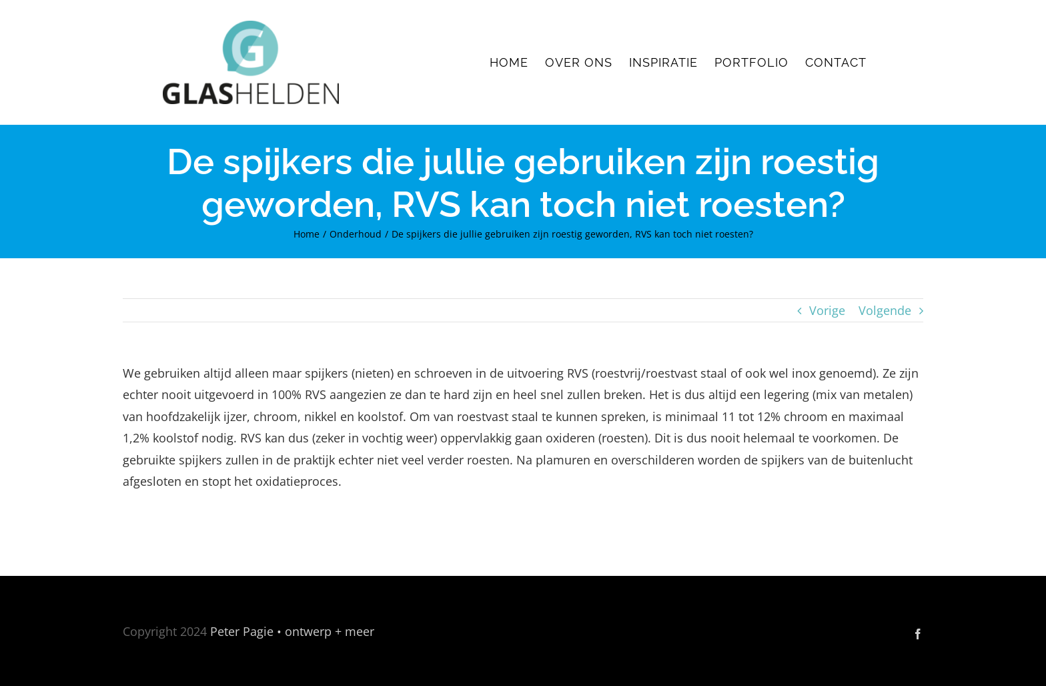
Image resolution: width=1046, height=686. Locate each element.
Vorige (827, 310)
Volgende (885, 310)
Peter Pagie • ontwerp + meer (292, 631)
